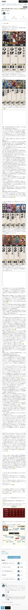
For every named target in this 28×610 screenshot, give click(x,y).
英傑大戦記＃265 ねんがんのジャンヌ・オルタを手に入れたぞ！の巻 (9, 563)
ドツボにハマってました (6, 567)
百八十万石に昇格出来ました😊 (7, 571)
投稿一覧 (13, 604)
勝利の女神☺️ (4, 575)
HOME (9, 604)
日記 (3, 553)
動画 (7, 553)
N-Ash (6, 594)
